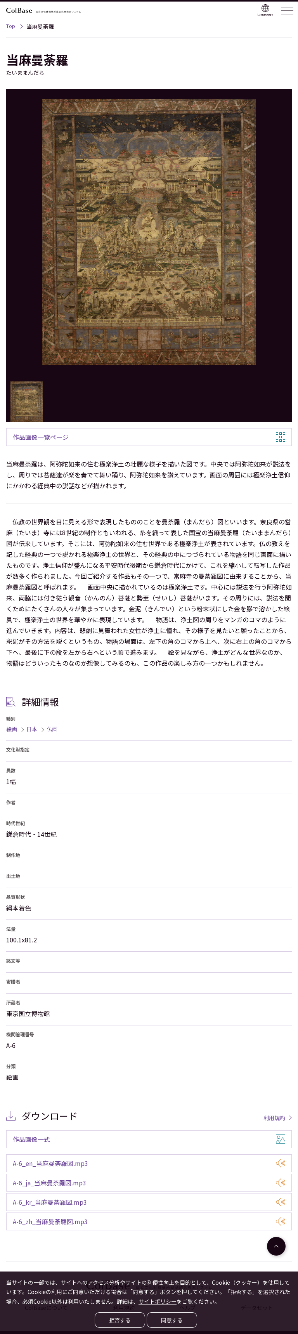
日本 (31, 729)
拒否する (120, 1320)
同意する (172, 1320)
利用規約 (274, 1118)
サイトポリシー (158, 1301)
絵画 (11, 729)
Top (10, 27)
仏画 (52, 729)
